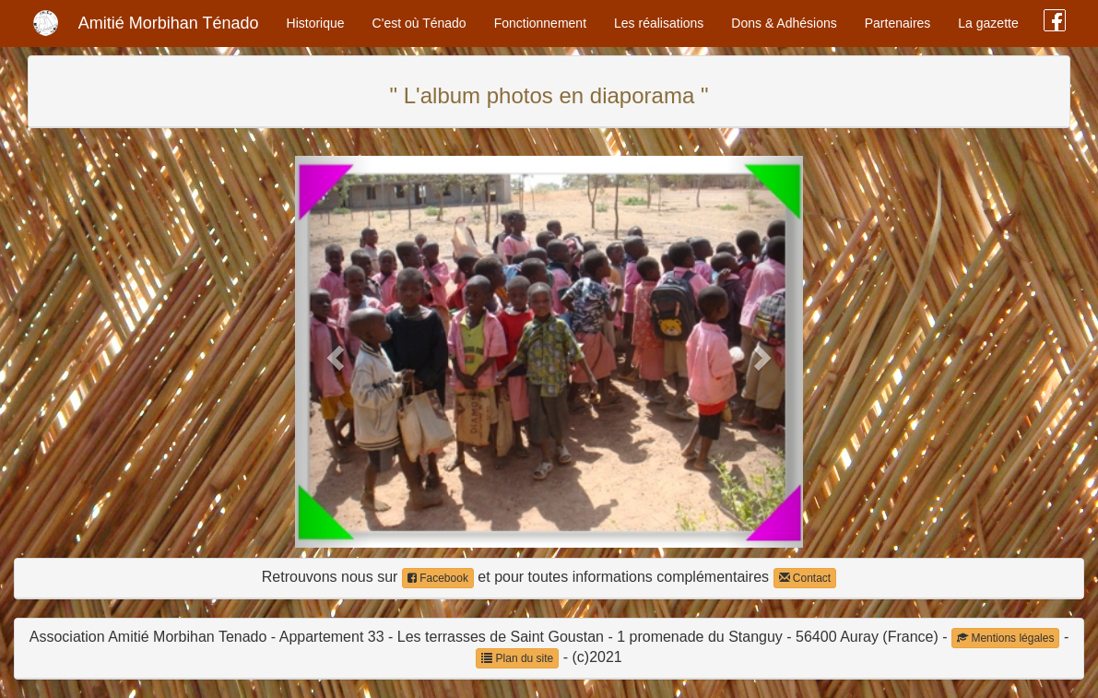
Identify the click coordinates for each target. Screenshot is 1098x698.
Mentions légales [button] (1005, 638)
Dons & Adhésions (783, 23)
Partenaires (898, 23)
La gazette (988, 23)
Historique (316, 23)
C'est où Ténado (419, 23)
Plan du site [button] (517, 658)
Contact (805, 578)
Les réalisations (658, 23)
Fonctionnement (540, 23)
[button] (333, 352)
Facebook (437, 578)
